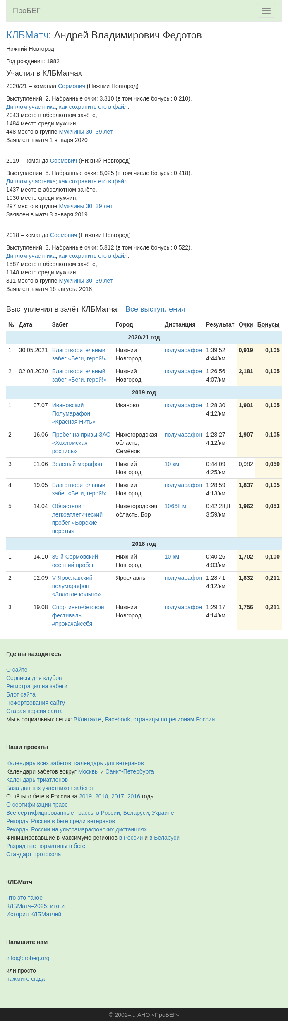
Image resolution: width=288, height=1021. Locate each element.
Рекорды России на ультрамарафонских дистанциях (76, 829)
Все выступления (155, 309)
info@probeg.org (28, 958)
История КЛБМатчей (33, 914)
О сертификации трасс (36, 804)
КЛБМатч (27, 35)
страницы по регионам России (174, 719)
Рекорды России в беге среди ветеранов (60, 821)
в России (131, 837)
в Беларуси (164, 837)
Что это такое (24, 897)
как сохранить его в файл (93, 106)
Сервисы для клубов (34, 678)
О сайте (16, 669)
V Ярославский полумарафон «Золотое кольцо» (76, 586)
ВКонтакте (87, 719)
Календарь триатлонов (37, 779)
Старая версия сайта (34, 711)
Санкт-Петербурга (130, 771)
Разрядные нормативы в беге (45, 846)
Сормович (71, 86)
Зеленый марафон (77, 464)
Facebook (117, 719)
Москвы (88, 771)
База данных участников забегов (50, 788)
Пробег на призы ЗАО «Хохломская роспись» (81, 442)
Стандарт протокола (33, 854)
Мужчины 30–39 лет (85, 131)
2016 (133, 796)
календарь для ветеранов (109, 763)
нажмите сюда (25, 978)
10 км (172, 464)
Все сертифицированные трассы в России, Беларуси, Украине (90, 813)
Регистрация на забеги (36, 686)
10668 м (175, 506)
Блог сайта (21, 694)
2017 (117, 796)
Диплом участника (31, 106)
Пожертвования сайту (35, 702)
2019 (85, 796)
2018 (101, 796)
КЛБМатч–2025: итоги (35, 906)
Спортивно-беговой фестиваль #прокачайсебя (78, 615)
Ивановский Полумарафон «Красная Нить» (74, 413)
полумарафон (183, 350)
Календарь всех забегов (38, 763)
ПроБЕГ (27, 11)
